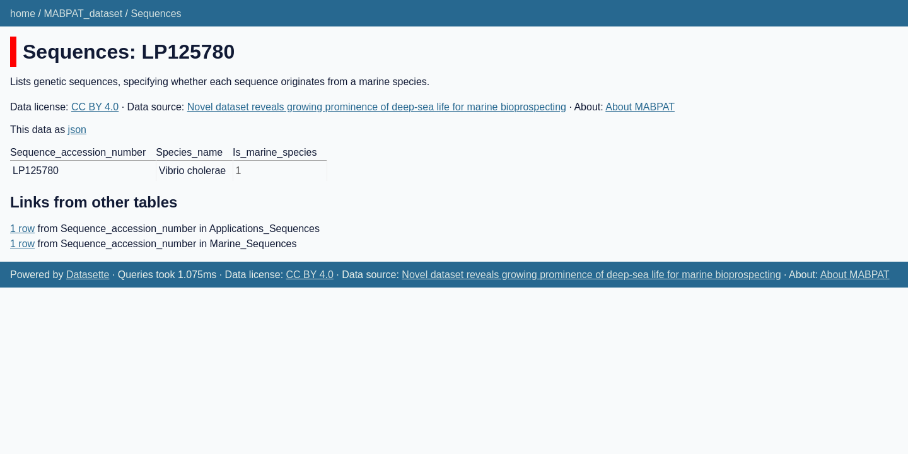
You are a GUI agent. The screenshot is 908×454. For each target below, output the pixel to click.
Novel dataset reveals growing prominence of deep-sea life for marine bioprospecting (376, 107)
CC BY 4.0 (95, 107)
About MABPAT (640, 107)
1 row (22, 228)
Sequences (156, 13)
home (22, 13)
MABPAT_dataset (83, 13)
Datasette (87, 274)
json (77, 129)
